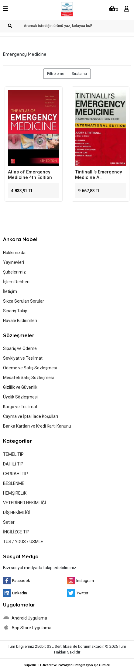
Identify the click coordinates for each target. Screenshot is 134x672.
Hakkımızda (14, 252)
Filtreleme (55, 73)
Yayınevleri (13, 262)
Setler (9, 522)
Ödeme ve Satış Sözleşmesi (30, 367)
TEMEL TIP (13, 454)
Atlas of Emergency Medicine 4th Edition (30, 174)
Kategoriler (17, 441)
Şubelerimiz (14, 272)
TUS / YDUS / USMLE (23, 541)
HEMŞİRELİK (14, 493)
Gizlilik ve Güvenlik (20, 387)
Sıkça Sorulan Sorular (23, 301)
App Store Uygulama (27, 627)
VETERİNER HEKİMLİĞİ (24, 502)
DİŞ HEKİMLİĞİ (16, 512)
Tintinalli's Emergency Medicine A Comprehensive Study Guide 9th (98, 174)
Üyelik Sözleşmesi (20, 397)
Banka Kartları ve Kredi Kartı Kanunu (37, 426)
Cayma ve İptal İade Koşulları (30, 416)
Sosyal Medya (21, 556)
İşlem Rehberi (16, 281)
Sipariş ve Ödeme (20, 348)
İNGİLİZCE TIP (16, 531)
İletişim (10, 291)
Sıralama (79, 73)
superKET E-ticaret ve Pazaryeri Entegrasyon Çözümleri (67, 665)
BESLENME (13, 483)
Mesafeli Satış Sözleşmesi (28, 377)
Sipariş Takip (15, 310)
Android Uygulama (25, 617)
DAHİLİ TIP (13, 464)
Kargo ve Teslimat (20, 406)
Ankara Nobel (20, 239)
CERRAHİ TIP (15, 473)
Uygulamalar (19, 604)
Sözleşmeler (18, 335)
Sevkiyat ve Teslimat (23, 358)
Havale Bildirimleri (20, 320)
